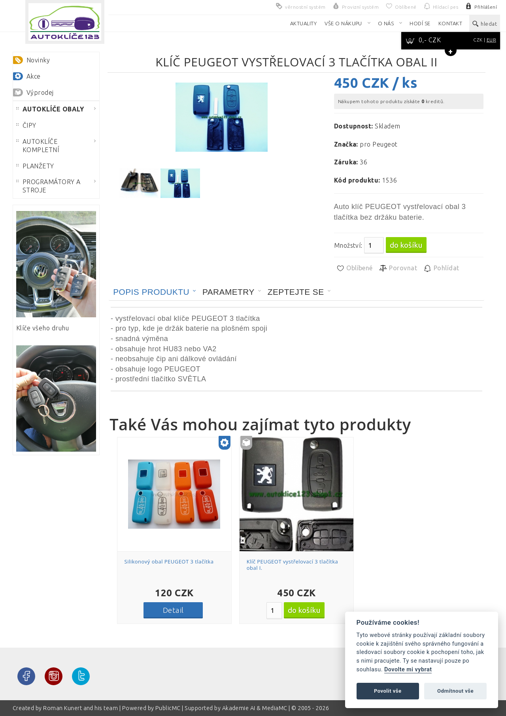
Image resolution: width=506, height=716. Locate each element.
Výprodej (40, 92)
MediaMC (274, 708)
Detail (173, 610)
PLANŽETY (35, 166)
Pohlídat (441, 268)
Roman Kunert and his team (81, 708)
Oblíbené (354, 268)
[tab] (154, 292)
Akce (33, 76)
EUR (491, 39)
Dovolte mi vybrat (408, 669)
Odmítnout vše (455, 691)
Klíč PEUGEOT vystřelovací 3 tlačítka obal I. (292, 564)
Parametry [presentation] (228, 291)
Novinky (38, 60)
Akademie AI (238, 708)
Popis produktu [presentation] (151, 291)
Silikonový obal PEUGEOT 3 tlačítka (169, 561)
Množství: (348, 245)
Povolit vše (388, 691)
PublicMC (168, 708)
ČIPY (26, 125)
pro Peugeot (378, 144)
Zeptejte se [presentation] (296, 291)
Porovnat (398, 268)
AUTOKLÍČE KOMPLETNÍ (37, 145)
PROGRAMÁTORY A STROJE (48, 186)
